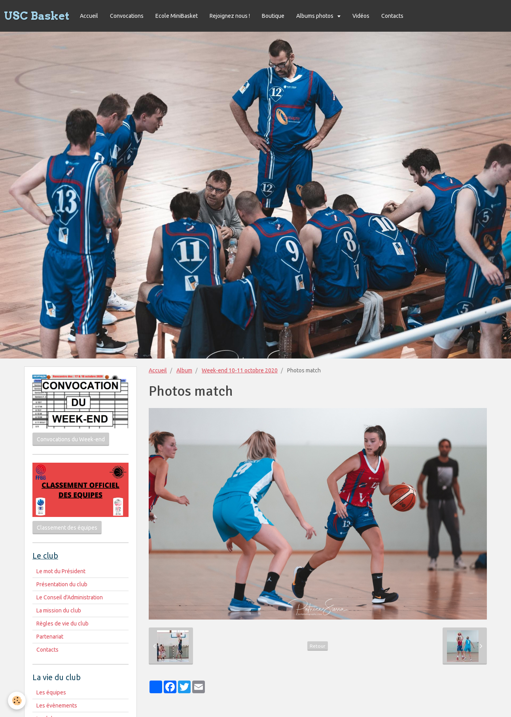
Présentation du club (61, 584)
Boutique (273, 16)
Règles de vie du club (62, 623)
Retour (318, 645)
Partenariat (49, 636)
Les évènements (56, 705)
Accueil (89, 16)
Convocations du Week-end (71, 439)
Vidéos (360, 16)
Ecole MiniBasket (176, 16)
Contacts (392, 16)
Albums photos (315, 16)
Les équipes (51, 692)
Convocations (127, 16)
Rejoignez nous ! (230, 16)
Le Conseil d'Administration (69, 597)
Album (184, 370)
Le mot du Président (60, 571)
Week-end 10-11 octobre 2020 (240, 370)
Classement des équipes (67, 527)
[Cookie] (17, 700)
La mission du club (58, 610)
